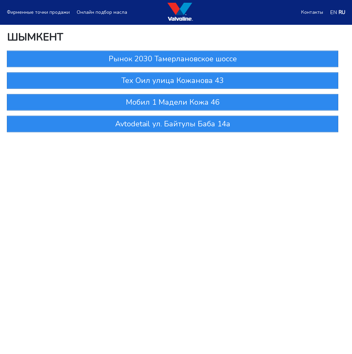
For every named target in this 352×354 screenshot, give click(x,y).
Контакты (312, 12)
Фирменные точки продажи (38, 12)
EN (333, 12)
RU (341, 12)
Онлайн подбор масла (102, 12)
